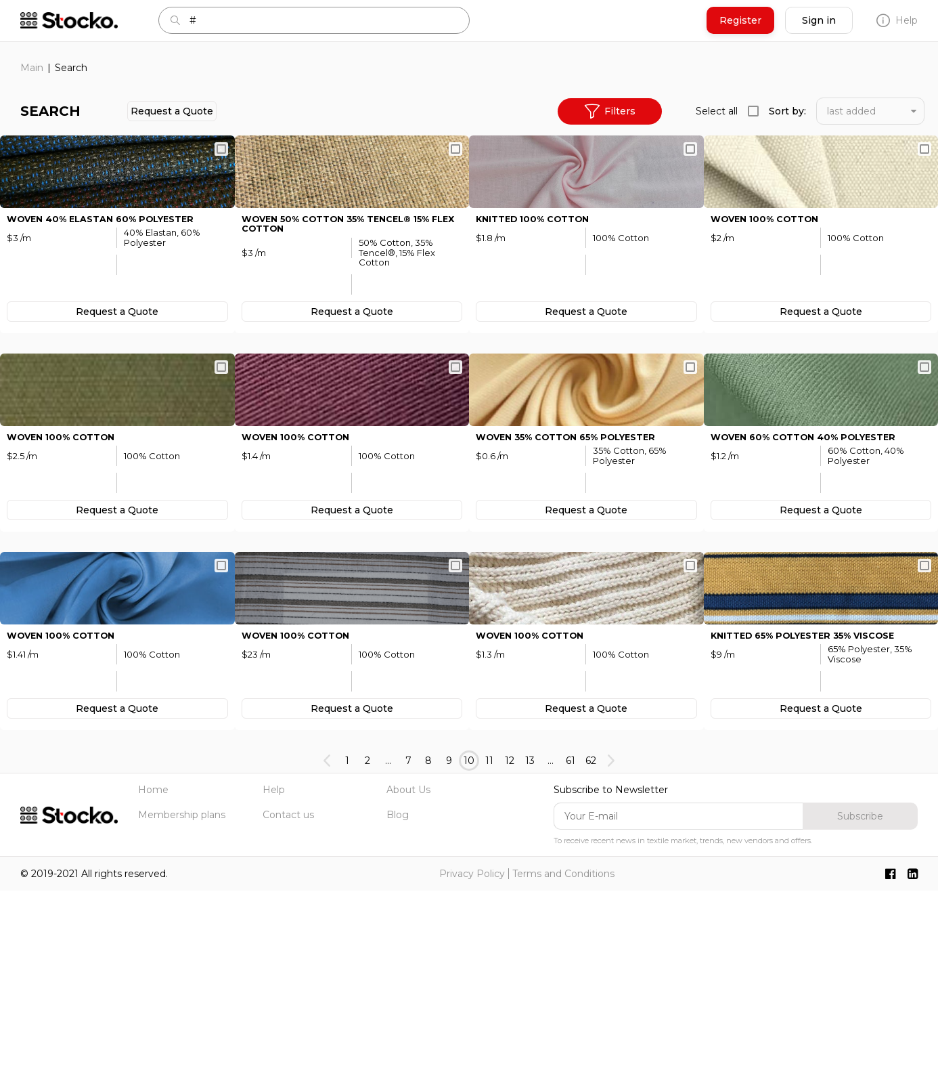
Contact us (288, 1008)
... (388, 955)
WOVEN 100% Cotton (770, 283)
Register (740, 20)
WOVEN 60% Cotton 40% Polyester (812, 566)
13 (530, 955)
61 (570, 955)
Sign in (819, 20)
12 (509, 955)
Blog (397, 1008)
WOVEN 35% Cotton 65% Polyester (576, 566)
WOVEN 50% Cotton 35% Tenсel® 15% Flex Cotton (346, 288)
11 (489, 955)
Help (897, 20)
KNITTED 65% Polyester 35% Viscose (813, 829)
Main (31, 68)
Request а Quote (172, 111)
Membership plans (181, 1008)
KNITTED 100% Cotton (538, 283)
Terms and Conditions (563, 1068)
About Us (408, 984)
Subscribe (860, 1010)
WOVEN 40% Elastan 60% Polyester (109, 283)
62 (590, 955)
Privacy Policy (472, 1068)
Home (153, 984)
